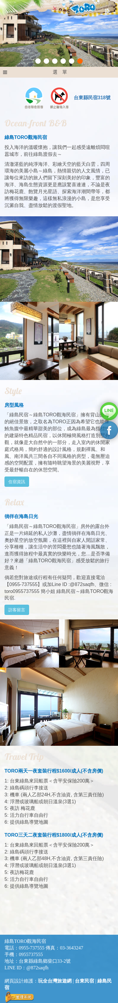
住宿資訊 (16, 481)
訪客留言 (16, 609)
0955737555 (31, 954)
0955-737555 (31, 947)
